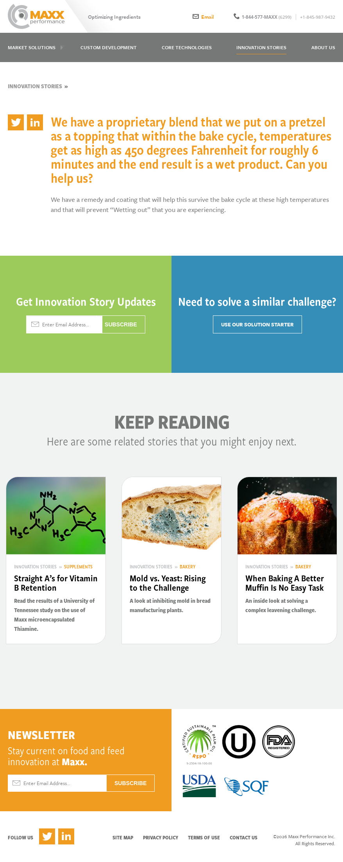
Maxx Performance (36, 16)
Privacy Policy (160, 837)
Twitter (47, 836)
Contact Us (243, 837)
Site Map (123, 837)
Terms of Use (204, 837)
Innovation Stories (35, 86)
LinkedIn (66, 836)
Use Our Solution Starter (257, 324)
